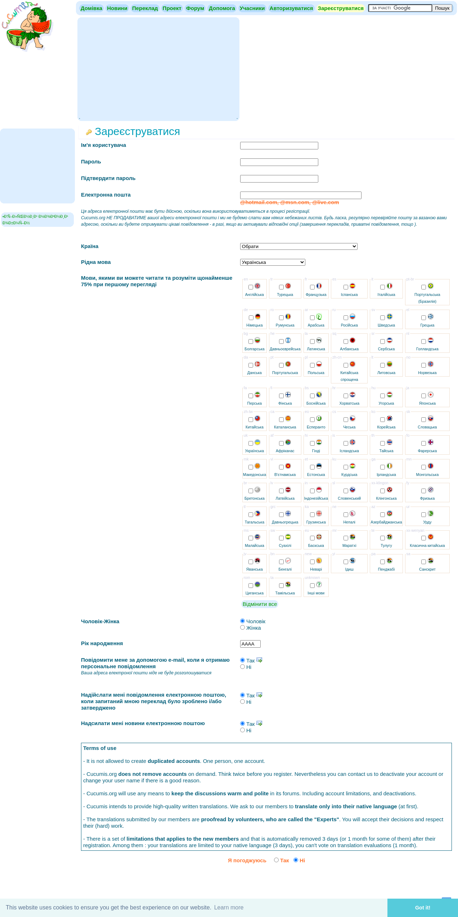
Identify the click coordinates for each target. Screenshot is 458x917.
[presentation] (397, 880)
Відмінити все (260, 604)
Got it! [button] (422, 908)
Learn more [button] (229, 907)
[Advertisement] (158, 68)
